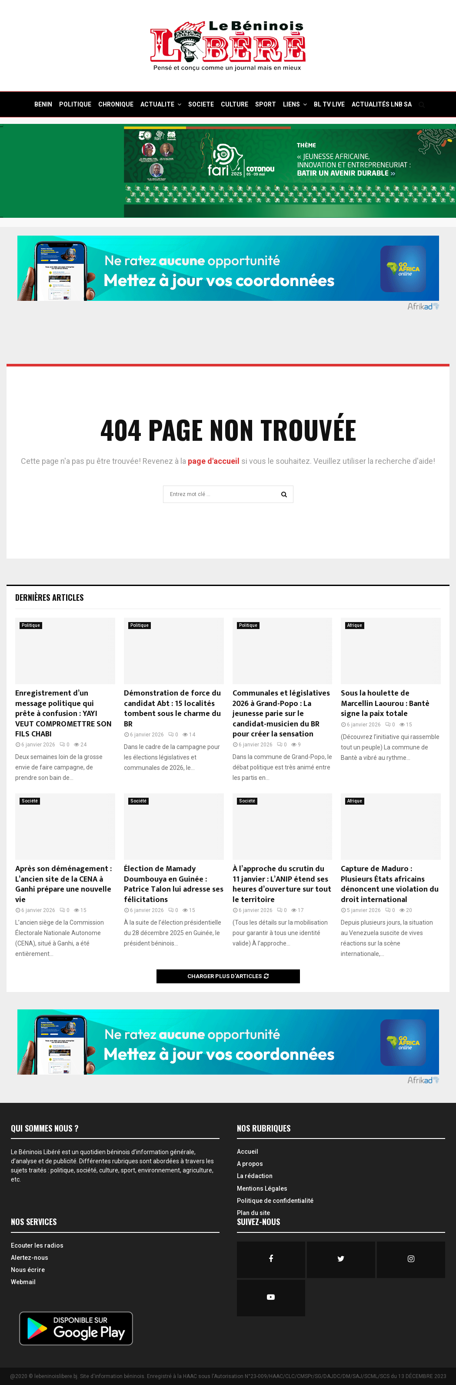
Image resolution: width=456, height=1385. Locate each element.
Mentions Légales (262, 1188)
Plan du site (253, 1212)
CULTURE (234, 104)
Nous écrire (28, 1269)
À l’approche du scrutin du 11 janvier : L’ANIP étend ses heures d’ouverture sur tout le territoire (282, 884)
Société (30, 801)
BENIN (43, 104)
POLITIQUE (75, 104)
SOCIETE (201, 104)
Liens (291, 104)
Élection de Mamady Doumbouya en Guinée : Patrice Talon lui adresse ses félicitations (173, 884)
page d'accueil (214, 461)
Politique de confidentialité (275, 1200)
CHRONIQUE (115, 104)
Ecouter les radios (37, 1245)
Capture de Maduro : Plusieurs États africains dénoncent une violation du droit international (390, 884)
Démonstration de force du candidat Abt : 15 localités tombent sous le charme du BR (172, 708)
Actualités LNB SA (382, 104)
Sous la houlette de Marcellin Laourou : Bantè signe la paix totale (385, 703)
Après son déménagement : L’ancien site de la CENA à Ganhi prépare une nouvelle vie (63, 884)
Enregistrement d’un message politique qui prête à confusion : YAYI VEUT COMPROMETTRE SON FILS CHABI (63, 714)
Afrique (354, 625)
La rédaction (255, 1175)
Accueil (247, 1151)
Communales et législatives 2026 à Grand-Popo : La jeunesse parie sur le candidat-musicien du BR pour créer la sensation (281, 714)
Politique (31, 625)
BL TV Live (329, 104)
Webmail (23, 1281)
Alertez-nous (29, 1257)
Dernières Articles (49, 597)
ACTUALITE (157, 104)
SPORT (265, 104)
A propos (250, 1163)
